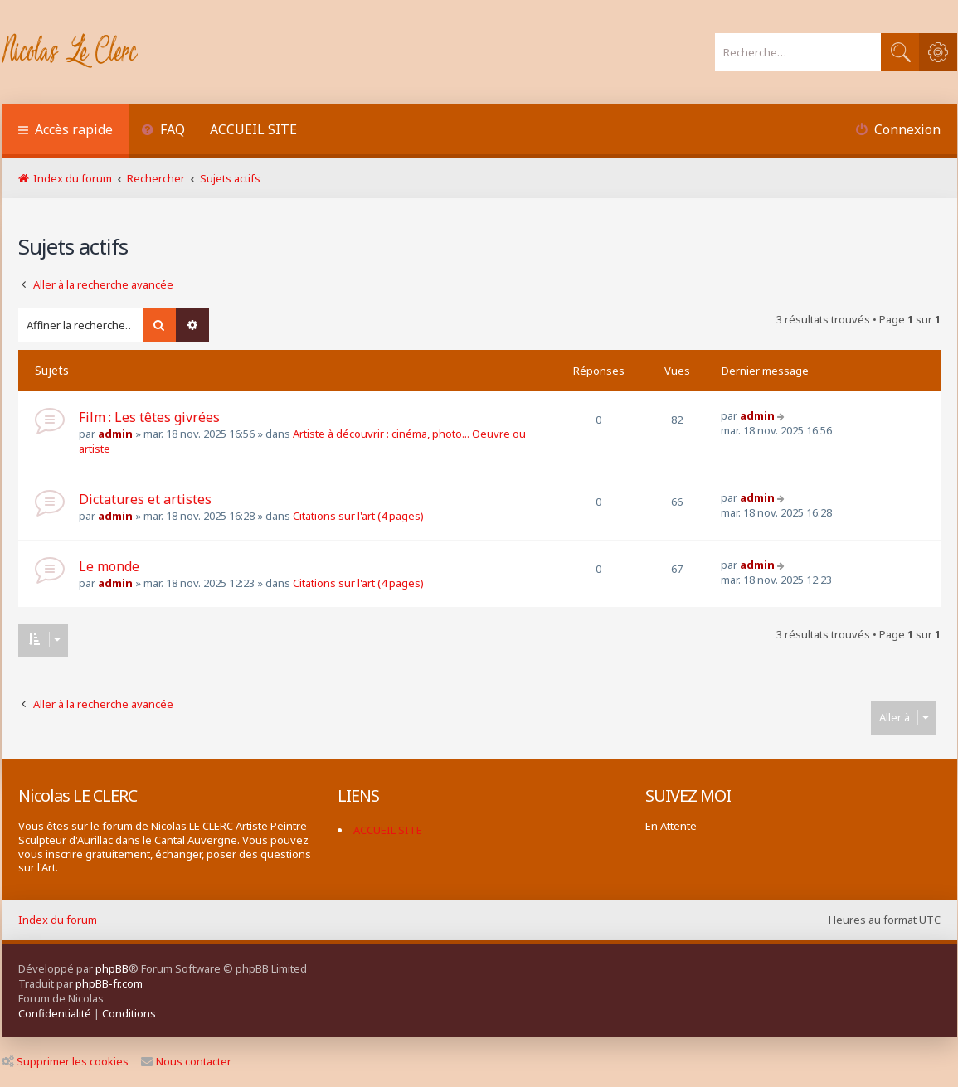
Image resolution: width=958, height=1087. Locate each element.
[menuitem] (163, 131)
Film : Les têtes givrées (149, 417)
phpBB (112, 968)
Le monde (109, 566)
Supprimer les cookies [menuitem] (65, 1061)
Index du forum (57, 919)
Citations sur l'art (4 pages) (358, 515)
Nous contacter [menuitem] (186, 1061)
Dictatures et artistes (145, 499)
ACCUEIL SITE (253, 129)
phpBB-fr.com (109, 983)
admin (115, 433)
